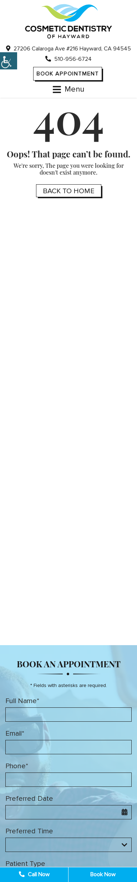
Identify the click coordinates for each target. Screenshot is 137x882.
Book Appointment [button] (67, 73)
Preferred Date (29, 798)
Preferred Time (29, 831)
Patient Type (25, 863)
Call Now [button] (34, 874)
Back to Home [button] (69, 191)
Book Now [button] (103, 874)
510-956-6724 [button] (68, 59)
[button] (8, 60)
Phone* (16, 766)
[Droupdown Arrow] (124, 845)
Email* (14, 733)
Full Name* (22, 701)
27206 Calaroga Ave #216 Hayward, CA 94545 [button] (68, 48)
